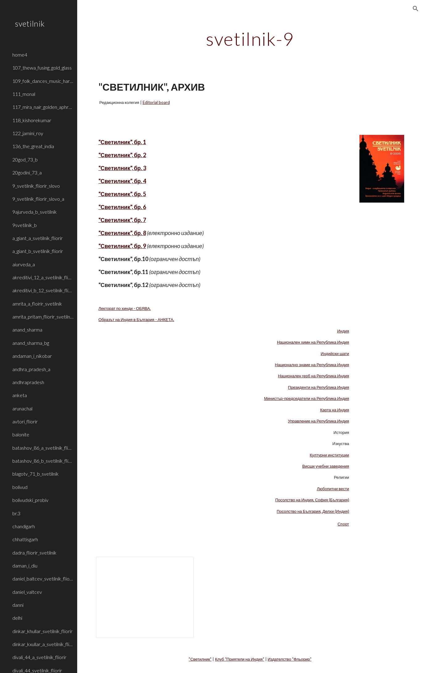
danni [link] (17, 605)
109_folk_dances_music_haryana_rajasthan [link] (42, 81)
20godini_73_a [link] (27, 172)
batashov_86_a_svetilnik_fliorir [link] (42, 448)
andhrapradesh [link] (28, 382)
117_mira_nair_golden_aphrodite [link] (42, 107)
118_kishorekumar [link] (31, 120)
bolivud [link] (19, 487)
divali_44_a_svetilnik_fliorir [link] (39, 657)
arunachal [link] (22, 408)
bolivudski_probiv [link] (30, 500)
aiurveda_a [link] (23, 264)
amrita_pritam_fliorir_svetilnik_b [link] (42, 316)
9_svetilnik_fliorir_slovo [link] (36, 186)
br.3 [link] (16, 513)
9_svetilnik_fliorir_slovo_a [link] (38, 199)
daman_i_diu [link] (24, 565)
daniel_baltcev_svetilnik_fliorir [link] (42, 578)
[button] (415, 8)
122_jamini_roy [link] (27, 133)
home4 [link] (19, 55)
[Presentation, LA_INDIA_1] (145, 597)
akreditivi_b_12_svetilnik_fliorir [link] (42, 290)
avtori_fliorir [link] (25, 421)
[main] (250, 38)
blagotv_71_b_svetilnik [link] (35, 474)
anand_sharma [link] (27, 329)
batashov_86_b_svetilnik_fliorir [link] (42, 461)
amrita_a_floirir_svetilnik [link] (37, 303)
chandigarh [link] (23, 526)
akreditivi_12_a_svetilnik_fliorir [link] (42, 277)
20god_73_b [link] (25, 159)
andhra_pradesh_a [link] (31, 369)
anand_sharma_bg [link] (30, 343)
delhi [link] (17, 618)
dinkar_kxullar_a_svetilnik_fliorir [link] (42, 644)
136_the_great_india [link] (33, 146)
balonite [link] (20, 434)
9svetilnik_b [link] (24, 225)
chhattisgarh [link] (25, 539)
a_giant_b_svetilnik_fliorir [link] (37, 251)
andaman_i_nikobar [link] (32, 356)
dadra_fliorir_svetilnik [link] (34, 552)
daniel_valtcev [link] (27, 592)
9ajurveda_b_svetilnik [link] (34, 212)
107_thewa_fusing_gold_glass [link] (42, 68)
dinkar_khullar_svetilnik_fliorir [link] (42, 631)
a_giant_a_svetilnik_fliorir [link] (37, 238)
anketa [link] (19, 395)
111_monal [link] (23, 94)
